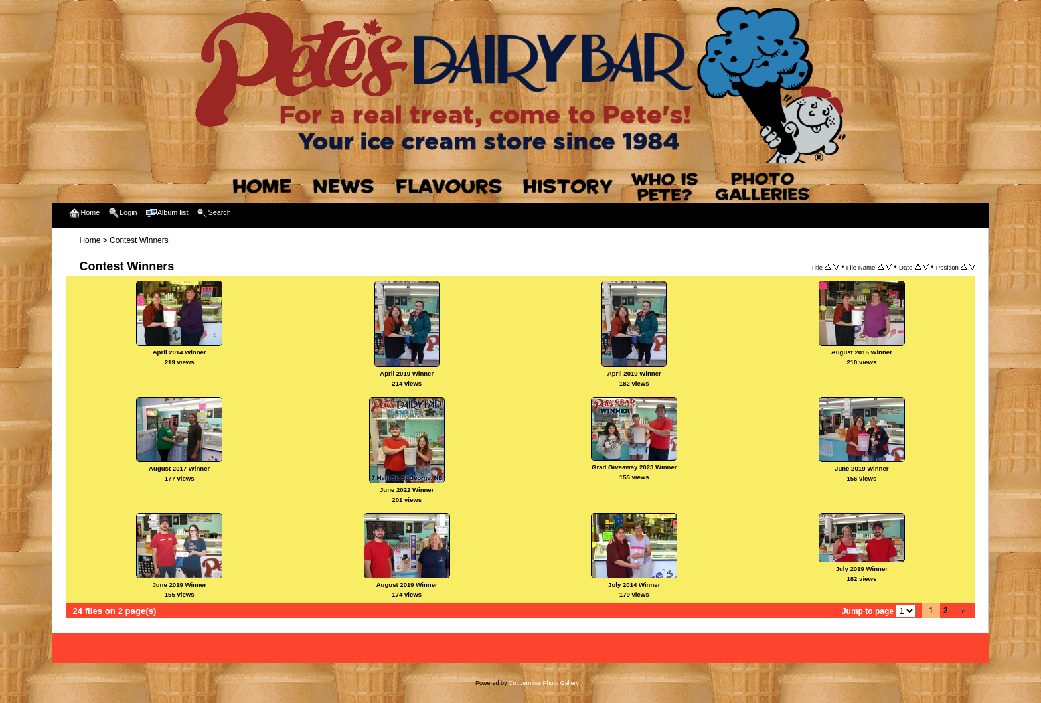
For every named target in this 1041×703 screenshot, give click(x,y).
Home (89, 240)
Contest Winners (139, 240)
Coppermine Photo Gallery (544, 683)
